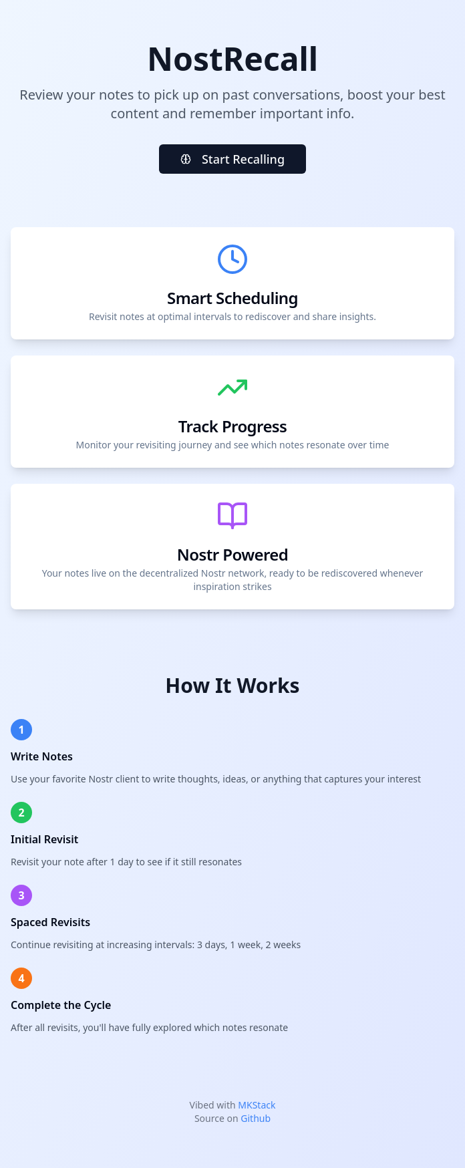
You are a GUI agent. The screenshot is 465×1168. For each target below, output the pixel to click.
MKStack (256, 1105)
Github (256, 1118)
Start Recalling (232, 159)
